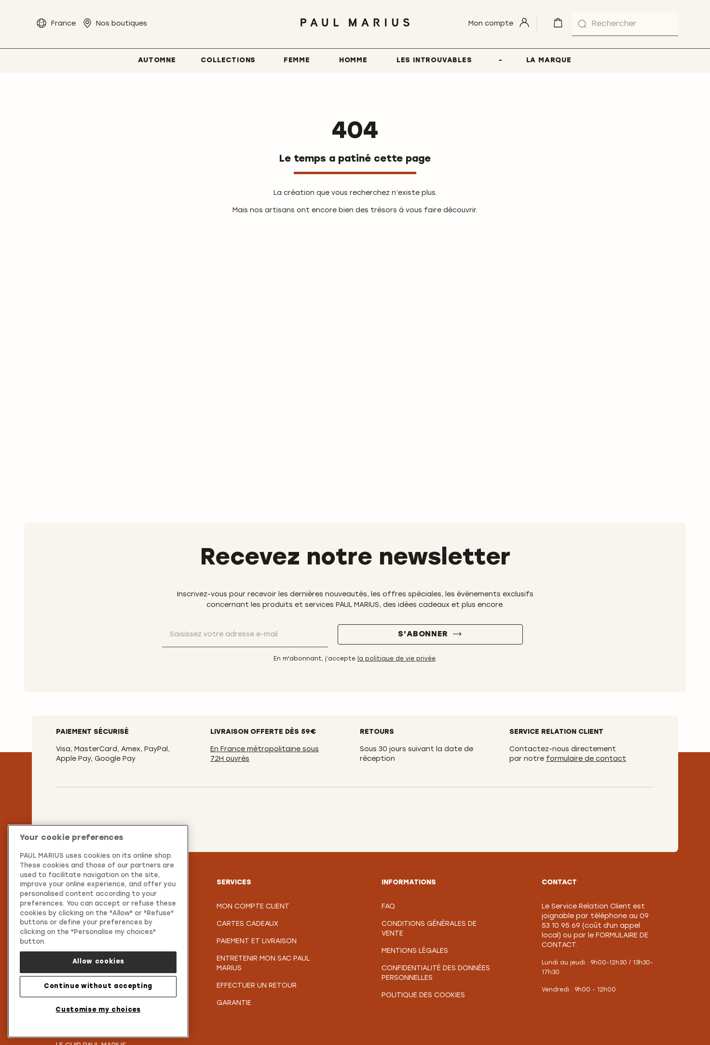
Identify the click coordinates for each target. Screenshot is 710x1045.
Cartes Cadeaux (247, 924)
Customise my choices (97, 1015)
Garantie (234, 1003)
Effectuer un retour (257, 986)
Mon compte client (253, 906)
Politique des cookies (423, 995)
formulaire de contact (586, 759)
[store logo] (355, 29)
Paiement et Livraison (257, 941)
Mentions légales (415, 951)
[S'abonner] (430, 634)
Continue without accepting (98, 992)
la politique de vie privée (396, 659)
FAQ (388, 906)
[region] (98, 937)
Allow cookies (98, 967)
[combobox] (625, 24)
